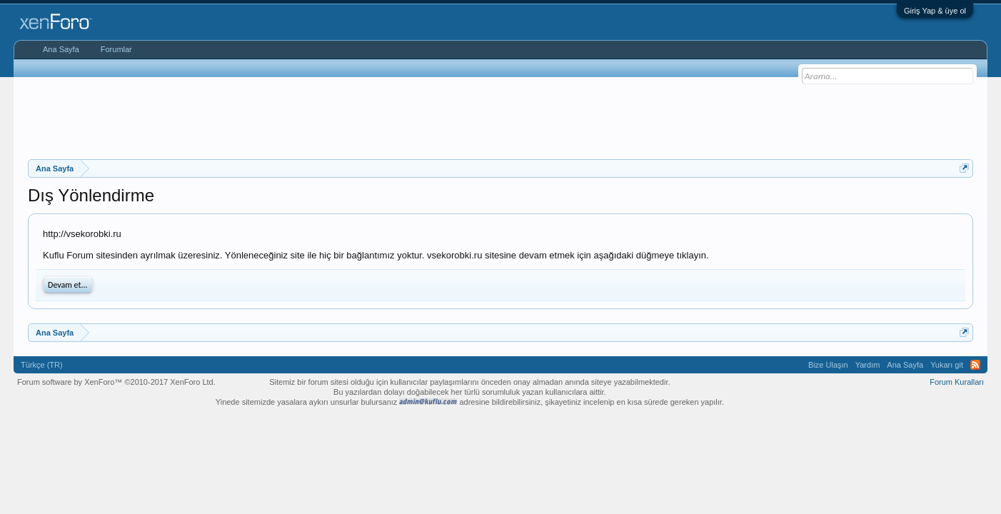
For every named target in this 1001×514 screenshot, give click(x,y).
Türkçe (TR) (42, 365)
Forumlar (116, 49)
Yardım (867, 365)
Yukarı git (946, 365)
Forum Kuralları (957, 382)
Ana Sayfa (61, 49)
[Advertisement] (500, 116)
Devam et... (68, 285)
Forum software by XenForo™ (116, 382)
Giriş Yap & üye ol (935, 10)
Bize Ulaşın (828, 365)
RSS (975, 365)
